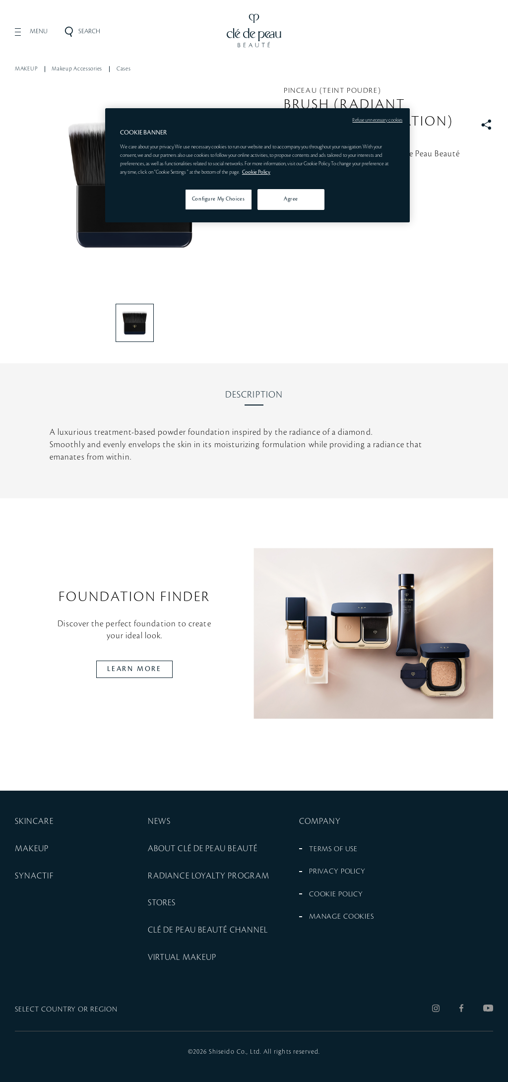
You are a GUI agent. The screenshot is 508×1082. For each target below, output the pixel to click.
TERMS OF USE (333, 849)
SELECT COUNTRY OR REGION (66, 1010)
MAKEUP (26, 69)
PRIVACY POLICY (337, 872)
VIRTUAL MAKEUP (182, 957)
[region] (257, 165)
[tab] (254, 395)
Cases (124, 69)
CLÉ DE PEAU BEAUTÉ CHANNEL (208, 930)
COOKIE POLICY (336, 894)
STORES (162, 902)
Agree (291, 199)
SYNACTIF (34, 876)
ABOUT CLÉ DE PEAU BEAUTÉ (202, 848)
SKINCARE (34, 821)
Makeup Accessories (77, 69)
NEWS (159, 821)
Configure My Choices (218, 199)
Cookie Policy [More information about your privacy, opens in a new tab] (256, 172)
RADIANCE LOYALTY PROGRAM (208, 876)
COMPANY (320, 821)
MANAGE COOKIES (341, 917)
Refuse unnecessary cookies (377, 120)
